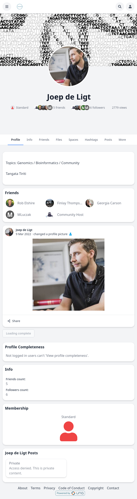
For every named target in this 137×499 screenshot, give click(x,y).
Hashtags (91, 141)
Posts (108, 141)
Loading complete (18, 333)
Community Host (70, 214)
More (122, 141)
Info (29, 141)
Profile (15, 141)
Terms (35, 488)
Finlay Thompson (70, 203)
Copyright (96, 488)
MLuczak (24, 214)
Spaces (73, 141)
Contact (113, 488)
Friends (44, 141)
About (22, 488)
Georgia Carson (109, 203)
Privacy (49, 488)
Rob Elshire (26, 203)
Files (59, 141)
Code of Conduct (71, 488)
